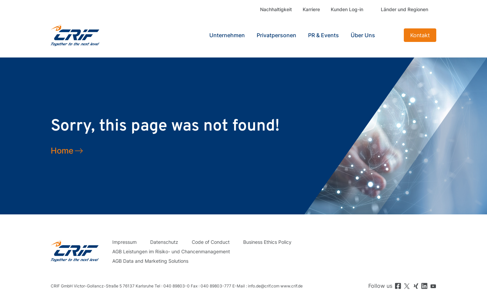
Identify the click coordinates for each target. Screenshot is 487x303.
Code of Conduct (211, 242)
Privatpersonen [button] (276, 35)
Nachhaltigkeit (276, 9)
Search (390, 35)
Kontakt (420, 35)
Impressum (124, 242)
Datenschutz (164, 242)
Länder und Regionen (404, 9)
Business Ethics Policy (267, 242)
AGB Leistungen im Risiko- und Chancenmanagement (171, 251)
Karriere (311, 9)
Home (62, 151)
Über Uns (363, 35)
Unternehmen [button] (227, 35)
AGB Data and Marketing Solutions (150, 261)
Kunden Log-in (347, 9)
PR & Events (323, 35)
